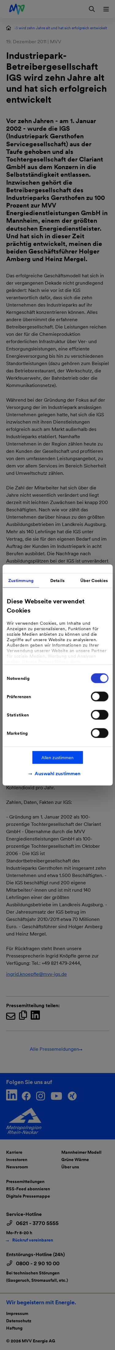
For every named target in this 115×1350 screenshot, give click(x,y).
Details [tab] (57, 580)
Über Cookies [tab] (94, 580)
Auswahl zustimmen (57, 773)
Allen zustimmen (57, 757)
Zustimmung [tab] (20, 580)
